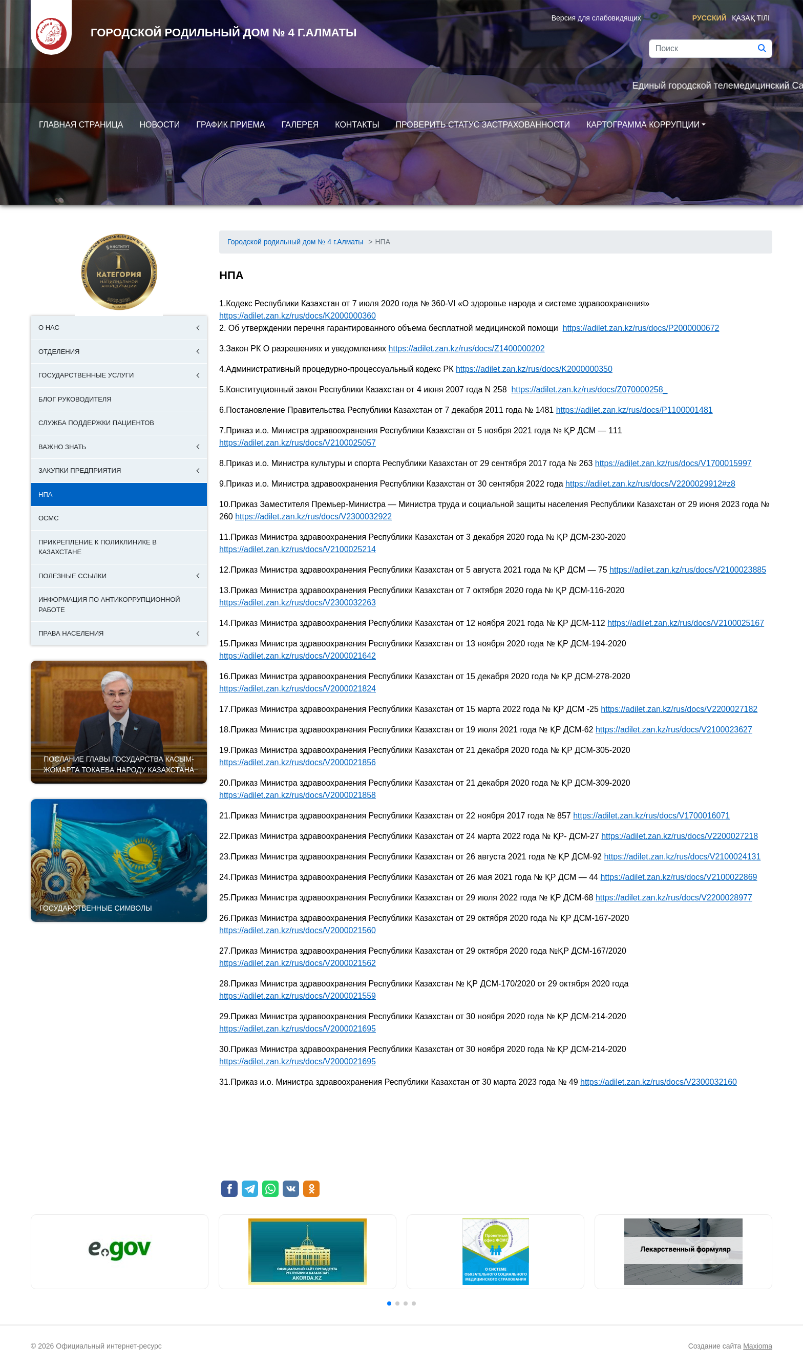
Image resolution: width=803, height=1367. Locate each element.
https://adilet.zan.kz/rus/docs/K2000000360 (297, 315)
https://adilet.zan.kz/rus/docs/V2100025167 (685, 623)
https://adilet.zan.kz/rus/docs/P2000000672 (641, 328)
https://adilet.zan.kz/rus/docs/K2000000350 (534, 369)
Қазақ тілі (751, 18)
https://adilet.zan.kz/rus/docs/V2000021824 (297, 688)
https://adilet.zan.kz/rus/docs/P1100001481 (634, 410)
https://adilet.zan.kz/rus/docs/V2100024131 (682, 856)
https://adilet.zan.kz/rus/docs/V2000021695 (297, 1028)
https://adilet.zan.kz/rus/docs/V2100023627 (674, 729)
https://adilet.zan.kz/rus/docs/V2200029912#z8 (650, 483)
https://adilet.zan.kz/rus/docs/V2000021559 (297, 996)
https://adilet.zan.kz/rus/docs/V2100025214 (297, 549)
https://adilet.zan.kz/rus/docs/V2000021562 (297, 963)
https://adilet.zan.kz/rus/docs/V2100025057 (297, 442)
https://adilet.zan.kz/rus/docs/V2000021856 (297, 762)
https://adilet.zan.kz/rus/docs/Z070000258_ (589, 389)
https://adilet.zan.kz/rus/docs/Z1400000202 (467, 348)
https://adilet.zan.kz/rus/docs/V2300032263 (297, 602)
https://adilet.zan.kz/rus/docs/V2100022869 (678, 877)
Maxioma (757, 1346)
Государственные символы (95, 908)
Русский (709, 18)
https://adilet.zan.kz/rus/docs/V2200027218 (679, 836)
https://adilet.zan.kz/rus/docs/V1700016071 (651, 815)
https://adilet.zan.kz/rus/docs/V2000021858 (297, 795)
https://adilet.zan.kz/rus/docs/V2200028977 (674, 897)
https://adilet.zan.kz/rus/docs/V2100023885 (687, 569)
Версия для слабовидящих (596, 18)
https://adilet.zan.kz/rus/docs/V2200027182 (679, 709)
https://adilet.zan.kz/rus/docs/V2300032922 (313, 516)
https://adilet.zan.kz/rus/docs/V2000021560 (297, 930)
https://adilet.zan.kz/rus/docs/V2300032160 (658, 1082)
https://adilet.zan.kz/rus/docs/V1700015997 (673, 463)
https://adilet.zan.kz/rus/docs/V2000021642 (297, 655)
